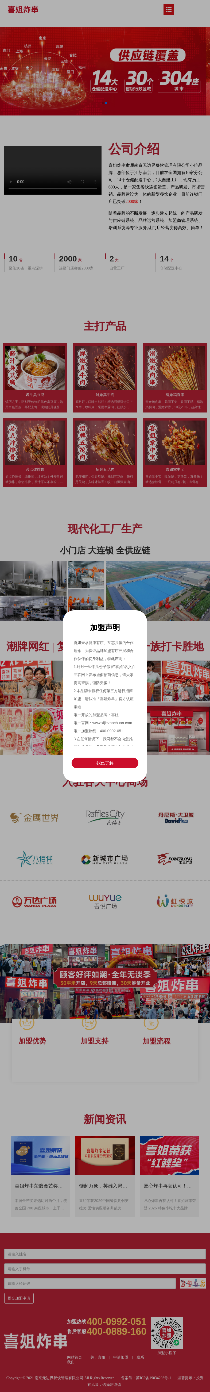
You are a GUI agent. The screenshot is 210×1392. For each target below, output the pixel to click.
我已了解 (105, 763)
